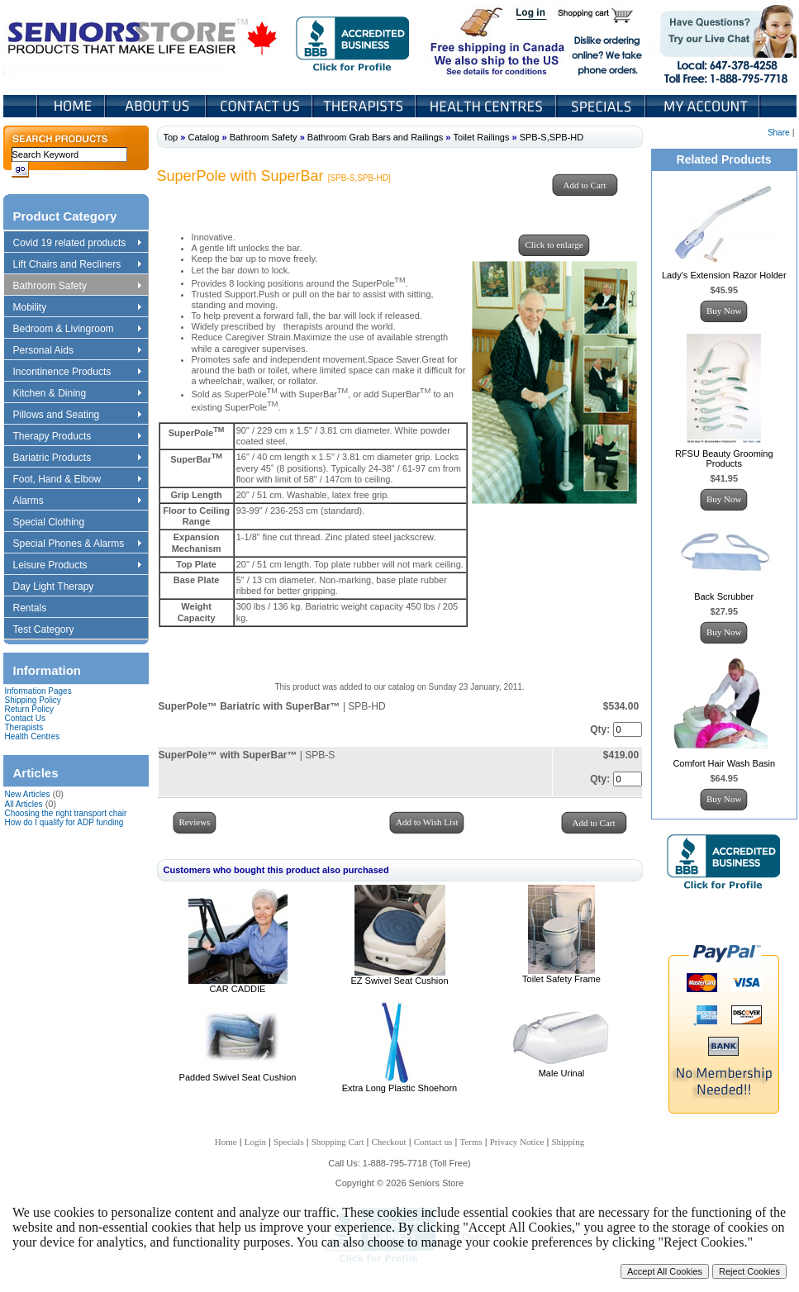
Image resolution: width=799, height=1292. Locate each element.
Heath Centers (487, 106)
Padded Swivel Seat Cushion (238, 1077)
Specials (602, 106)
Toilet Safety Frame (561, 979)
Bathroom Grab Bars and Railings (375, 137)
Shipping (567, 1142)
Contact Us (260, 106)
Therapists (365, 106)
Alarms (76, 501)
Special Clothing (57, 523)
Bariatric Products (76, 458)
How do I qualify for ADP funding (64, 822)
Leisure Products (76, 565)
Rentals (38, 608)
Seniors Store (143, 40)
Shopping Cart (601, 15)
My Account (704, 106)
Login (532, 15)
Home (71, 106)
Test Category (51, 630)
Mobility (76, 308)
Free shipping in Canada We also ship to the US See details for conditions (464, 40)
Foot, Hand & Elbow (76, 480)
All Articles (24, 804)
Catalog (203, 137)
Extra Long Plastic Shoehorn (399, 1088)
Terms (470, 1142)
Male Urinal (562, 1073)
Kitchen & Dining (76, 394)
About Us (157, 106)
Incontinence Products (76, 372)
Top (171, 137)
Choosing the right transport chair (66, 813)
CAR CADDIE (238, 989)
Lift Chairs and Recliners (76, 265)
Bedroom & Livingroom (76, 329)
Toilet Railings (482, 137)
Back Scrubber (724, 596)
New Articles (27, 794)
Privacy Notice (517, 1142)
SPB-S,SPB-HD (552, 137)
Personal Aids (76, 351)
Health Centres (32, 736)
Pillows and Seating (76, 415)
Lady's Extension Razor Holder (724, 275)
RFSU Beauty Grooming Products (724, 458)
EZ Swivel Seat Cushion (400, 981)
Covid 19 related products (78, 243)
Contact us (433, 1142)
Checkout (389, 1142)
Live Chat (723, 40)
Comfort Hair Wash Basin (724, 763)
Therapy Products (76, 437)
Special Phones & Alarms (78, 544)
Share (779, 132)
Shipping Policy (33, 700)
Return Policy (29, 709)
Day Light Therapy (61, 587)
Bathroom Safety (76, 286)
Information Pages (38, 691)
